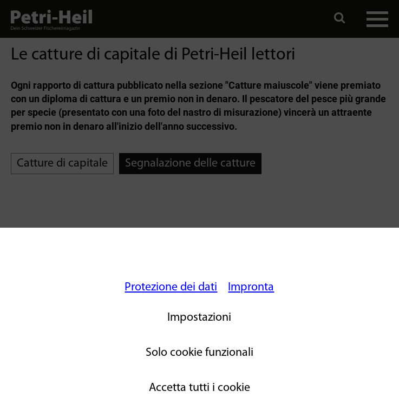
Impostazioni (199, 317)
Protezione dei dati (171, 287)
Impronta (251, 287)
